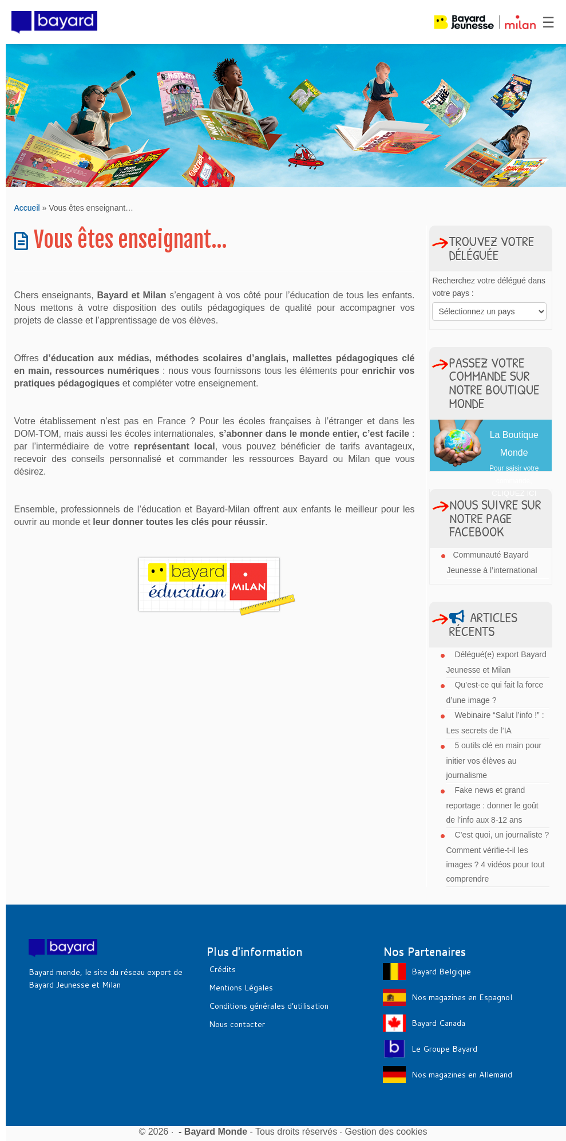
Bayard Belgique (441, 971)
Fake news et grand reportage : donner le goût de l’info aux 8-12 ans (492, 804)
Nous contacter (237, 1024)
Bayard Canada (438, 1023)
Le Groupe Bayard (444, 1049)
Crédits (222, 969)
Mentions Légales (241, 987)
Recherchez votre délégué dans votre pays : (488, 287)
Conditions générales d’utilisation (268, 1006)
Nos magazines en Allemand (461, 1074)
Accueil (27, 207)
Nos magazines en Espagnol (461, 997)
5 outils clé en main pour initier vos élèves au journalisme (494, 760)
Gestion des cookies (386, 1131)
